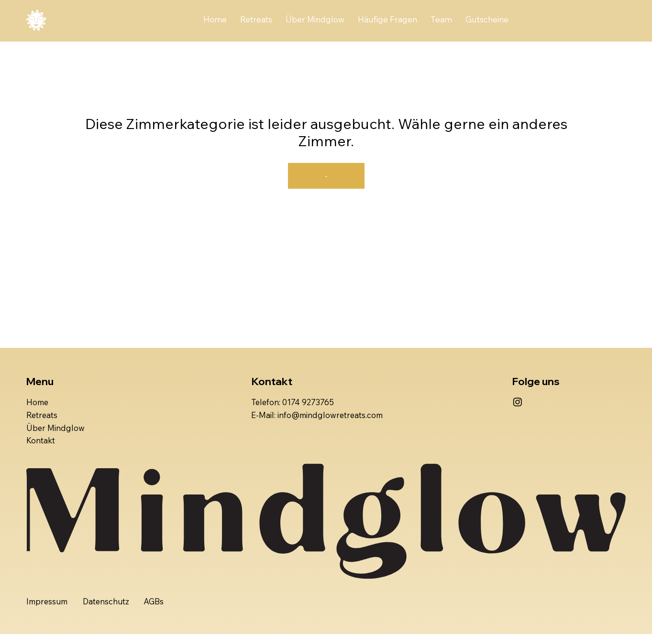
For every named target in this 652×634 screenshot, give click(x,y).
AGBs (154, 601)
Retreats (41, 415)
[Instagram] (517, 402)
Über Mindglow (55, 428)
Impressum (46, 601)
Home (37, 402)
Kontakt (40, 440)
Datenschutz (106, 601)
